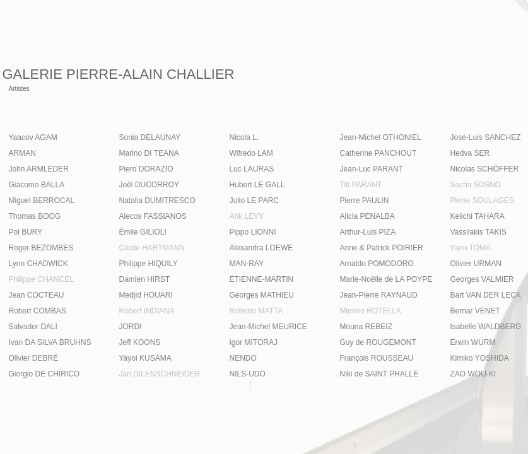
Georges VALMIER (482, 279)
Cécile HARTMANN (152, 247)
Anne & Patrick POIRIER (381, 247)
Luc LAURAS (252, 169)
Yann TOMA (470, 247)
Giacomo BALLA (37, 184)
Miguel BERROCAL (42, 200)
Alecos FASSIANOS (153, 216)
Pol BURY (26, 232)
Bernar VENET (475, 310)
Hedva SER (470, 153)
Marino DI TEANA (149, 153)
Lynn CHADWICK (38, 263)
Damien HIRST (144, 279)
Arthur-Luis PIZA (368, 232)
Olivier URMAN (476, 263)
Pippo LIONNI (253, 232)
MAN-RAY (247, 263)
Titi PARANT (361, 184)
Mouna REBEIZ (366, 326)
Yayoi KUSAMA (145, 358)
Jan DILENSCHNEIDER (160, 374)
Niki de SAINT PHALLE (379, 374)
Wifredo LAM (251, 153)
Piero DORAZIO (146, 169)
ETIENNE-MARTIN (262, 279)
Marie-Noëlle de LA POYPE (386, 279)
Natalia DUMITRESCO (157, 200)
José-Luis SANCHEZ (485, 137)
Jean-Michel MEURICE (268, 326)
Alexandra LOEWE (261, 247)
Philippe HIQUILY (148, 263)
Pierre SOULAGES (482, 200)
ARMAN (22, 153)
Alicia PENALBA (367, 216)
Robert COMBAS (37, 310)
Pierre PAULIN (364, 200)
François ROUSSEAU (377, 358)
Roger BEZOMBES (41, 247)
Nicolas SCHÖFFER (484, 169)
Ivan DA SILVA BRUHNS (50, 342)
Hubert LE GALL (257, 184)
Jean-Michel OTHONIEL (380, 137)
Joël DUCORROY (149, 184)
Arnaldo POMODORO (377, 263)
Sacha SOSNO (476, 184)
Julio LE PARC (254, 200)
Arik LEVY (247, 216)
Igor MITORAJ (254, 342)
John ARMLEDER (39, 169)
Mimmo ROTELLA (370, 310)
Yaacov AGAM (33, 137)
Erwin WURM (473, 342)
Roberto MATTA (256, 310)
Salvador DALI (33, 326)
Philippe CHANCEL (41, 279)
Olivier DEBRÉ (34, 358)
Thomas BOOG (35, 216)
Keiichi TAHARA (477, 216)
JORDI (130, 326)
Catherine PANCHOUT (378, 153)
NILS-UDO (248, 374)
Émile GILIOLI (143, 232)
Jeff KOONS (140, 342)
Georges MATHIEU (262, 295)
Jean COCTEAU (36, 295)
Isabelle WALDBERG (486, 326)
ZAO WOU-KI (473, 374)
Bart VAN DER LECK (485, 295)
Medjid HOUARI (146, 295)
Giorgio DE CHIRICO (44, 374)
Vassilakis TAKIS (478, 232)
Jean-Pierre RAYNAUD (379, 295)
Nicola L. (244, 137)
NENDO (243, 358)
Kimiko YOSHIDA (479, 358)
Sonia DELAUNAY (150, 137)
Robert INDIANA (147, 310)
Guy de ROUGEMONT (378, 342)
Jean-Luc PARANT (371, 169)
